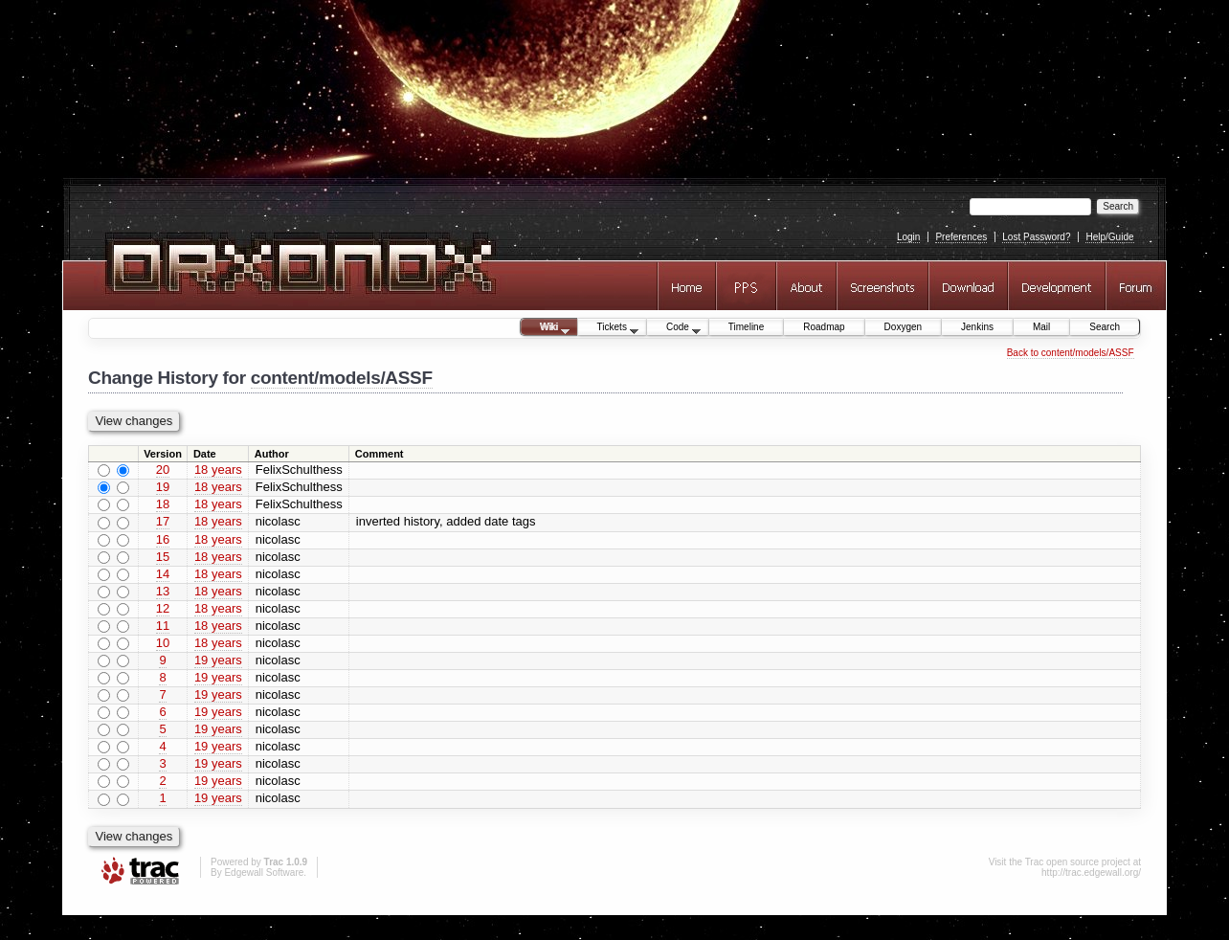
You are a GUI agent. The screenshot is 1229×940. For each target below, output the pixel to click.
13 (162, 591)
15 (162, 556)
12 (162, 608)
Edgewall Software (263, 872)
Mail (1041, 327)
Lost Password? (1036, 237)
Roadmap (823, 327)
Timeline (746, 327)
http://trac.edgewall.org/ (1091, 872)
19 (162, 487)
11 (162, 625)
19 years (218, 660)
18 (162, 504)
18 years (218, 469)
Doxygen (903, 327)
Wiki (545, 328)
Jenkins (977, 327)
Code (674, 328)
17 (162, 521)
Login (908, 237)
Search (1104, 327)
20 (162, 469)
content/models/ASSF (342, 378)
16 (162, 539)
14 (162, 574)
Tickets (608, 328)
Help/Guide (1109, 237)
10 (162, 643)
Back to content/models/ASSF (1070, 352)
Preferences (961, 237)
